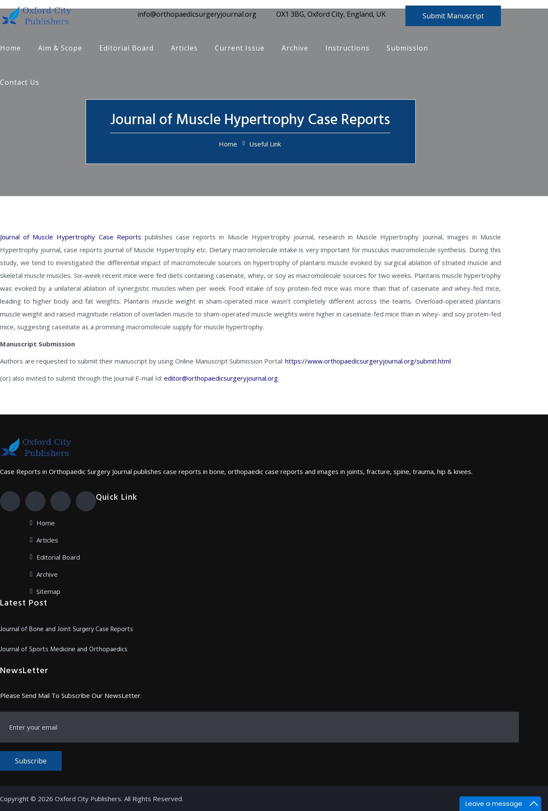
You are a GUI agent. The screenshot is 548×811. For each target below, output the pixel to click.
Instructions (347, 48)
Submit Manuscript (453, 16)
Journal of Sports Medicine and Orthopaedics (64, 649)
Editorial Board (126, 48)
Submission (407, 48)
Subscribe (31, 761)
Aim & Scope (60, 48)
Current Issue (240, 48)
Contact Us (19, 82)
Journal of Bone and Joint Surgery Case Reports (66, 629)
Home (10, 48)
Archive (295, 48)
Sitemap (48, 591)
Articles (184, 48)
